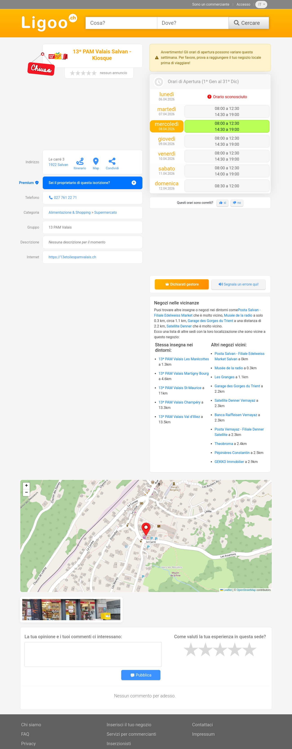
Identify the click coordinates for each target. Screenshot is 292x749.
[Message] (93, 628)
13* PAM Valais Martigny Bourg (184, 373)
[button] (146, 529)
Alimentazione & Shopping (70, 212)
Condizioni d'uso (37, 727)
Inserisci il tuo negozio (129, 699)
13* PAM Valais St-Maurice (180, 388)
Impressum (203, 708)
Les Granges (225, 377)
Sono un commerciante (210, 4)
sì (222, 202)
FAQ (25, 708)
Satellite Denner (179, 326)
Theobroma (224, 444)
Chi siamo (31, 699)
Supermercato (105, 212)
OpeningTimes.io (188, 743)
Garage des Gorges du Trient (210, 321)
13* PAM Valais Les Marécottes (184, 359)
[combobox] (121, 23)
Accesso (243, 4)
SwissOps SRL (259, 743)
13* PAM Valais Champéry (179, 402)
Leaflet (226, 590)
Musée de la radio (238, 315)
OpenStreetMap (246, 590)
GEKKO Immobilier (229, 462)
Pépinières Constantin (232, 453)
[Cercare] (249, 23)
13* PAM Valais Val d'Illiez (179, 417)
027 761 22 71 (65, 197)
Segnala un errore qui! (238, 284)
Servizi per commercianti (131, 708)
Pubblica (140, 649)
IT (260, 4)
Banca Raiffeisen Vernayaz (236, 415)
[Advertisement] (82, 116)
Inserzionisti (119, 718)
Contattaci (202, 699)
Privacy (28, 718)
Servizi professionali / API (132, 727)
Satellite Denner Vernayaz (235, 400)
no (237, 202)
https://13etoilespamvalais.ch (72, 257)
